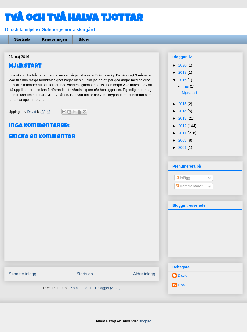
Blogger (145, 321)
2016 (183, 80)
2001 (183, 147)
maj (186, 86)
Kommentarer (189, 186)
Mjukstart (189, 92)
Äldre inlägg (144, 274)
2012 (183, 126)
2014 (183, 111)
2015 (183, 104)
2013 (183, 118)
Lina (181, 285)
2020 (183, 65)
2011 (183, 133)
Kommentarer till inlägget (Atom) (95, 288)
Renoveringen (54, 39)
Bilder (83, 39)
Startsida (22, 39)
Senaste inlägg (22, 274)
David (182, 275)
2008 (183, 140)
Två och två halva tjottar (73, 19)
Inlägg (183, 178)
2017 (183, 72)
